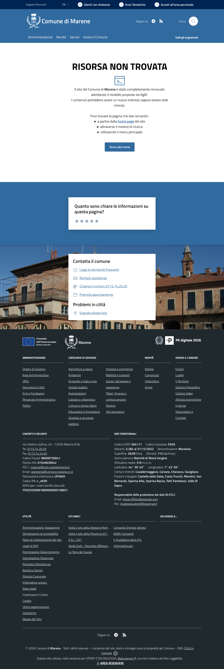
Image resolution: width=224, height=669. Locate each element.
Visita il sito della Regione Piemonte (91, 527)
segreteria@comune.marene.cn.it (52, 471)
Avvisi (148, 387)
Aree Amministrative (36, 375)
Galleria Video (184, 393)
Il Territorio (182, 381)
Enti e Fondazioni (33, 393)
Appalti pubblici (78, 387)
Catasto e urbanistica (81, 399)
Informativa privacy (35, 582)
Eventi (179, 369)
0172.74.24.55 (37, 453)
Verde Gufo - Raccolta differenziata (90, 546)
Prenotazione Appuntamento (41, 552)
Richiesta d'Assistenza (37, 564)
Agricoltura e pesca (80, 369)
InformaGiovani (123, 546)
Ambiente (74, 375)
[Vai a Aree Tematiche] (132, 4)
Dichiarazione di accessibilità (40, 533)
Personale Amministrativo (39, 399)
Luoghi (179, 375)
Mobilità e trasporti (118, 375)
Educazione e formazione (84, 411)
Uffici (26, 381)
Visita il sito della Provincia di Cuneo (91, 533)
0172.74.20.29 (36, 449)
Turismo (110, 405)
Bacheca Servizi (32, 570)
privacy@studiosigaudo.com (140, 499)
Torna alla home (119, 147)
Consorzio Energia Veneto (130, 527)
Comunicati (152, 375)
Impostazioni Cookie (35, 594)
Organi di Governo (34, 369)
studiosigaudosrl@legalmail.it (138, 503)
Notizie (149, 369)
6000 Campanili (124, 533)
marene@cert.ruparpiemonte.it (50, 467)
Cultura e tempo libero (82, 405)
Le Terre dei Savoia (80, 552)
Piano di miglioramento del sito (42, 539)
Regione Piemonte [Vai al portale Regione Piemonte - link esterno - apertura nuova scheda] (36, 4)
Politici (27, 405)
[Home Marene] (60, 21)
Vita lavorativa (115, 411)
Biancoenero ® (127, 658)
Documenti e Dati (34, 387)
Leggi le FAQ (30, 546)
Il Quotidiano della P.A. (128, 539)
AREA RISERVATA (110, 663)
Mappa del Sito (32, 619)
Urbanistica (152, 381)
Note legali (29, 588)
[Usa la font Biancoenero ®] (93, 4)
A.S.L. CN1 (75, 539)
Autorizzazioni (77, 393)
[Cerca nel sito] (193, 21)
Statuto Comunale (34, 576)
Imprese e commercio (119, 369)
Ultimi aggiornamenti (36, 607)
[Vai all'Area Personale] (174, 4)
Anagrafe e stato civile (82, 381)
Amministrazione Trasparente (41, 527)
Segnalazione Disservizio (38, 558)
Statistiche (29, 613)
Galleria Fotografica (187, 387)
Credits (27, 600)
